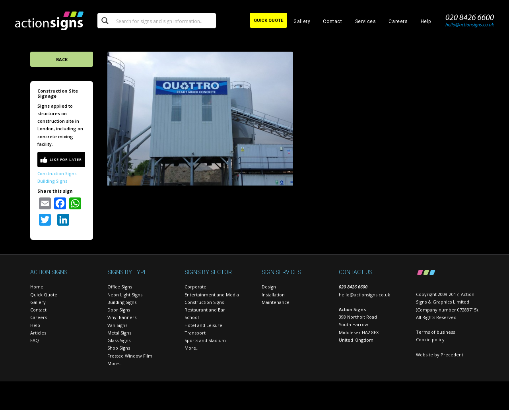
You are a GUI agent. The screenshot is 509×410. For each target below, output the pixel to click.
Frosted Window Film (129, 356)
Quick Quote (43, 295)
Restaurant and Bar (205, 310)
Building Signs (52, 181)
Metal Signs (119, 333)
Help (426, 21)
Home (36, 287)
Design (269, 287)
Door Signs (118, 310)
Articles (38, 333)
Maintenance (275, 302)
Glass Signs (118, 340)
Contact (332, 21)
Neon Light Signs (124, 295)
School (192, 317)
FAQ (34, 340)
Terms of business (435, 332)
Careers (398, 21)
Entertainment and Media (212, 295)
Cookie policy (430, 339)
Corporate (195, 287)
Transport (195, 333)
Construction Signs (57, 173)
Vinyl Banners (121, 317)
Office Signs (119, 287)
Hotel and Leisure (203, 325)
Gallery (301, 21)
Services (365, 21)
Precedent (452, 355)
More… (114, 363)
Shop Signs (118, 348)
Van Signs (117, 325)
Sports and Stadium (205, 340)
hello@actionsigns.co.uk (364, 295)
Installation (273, 295)
